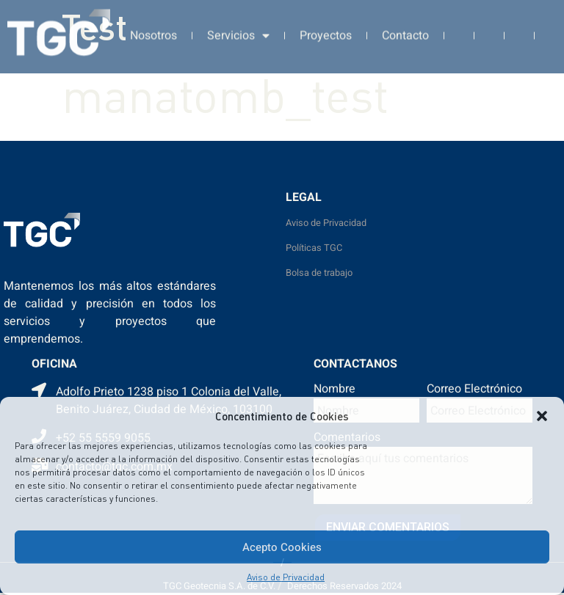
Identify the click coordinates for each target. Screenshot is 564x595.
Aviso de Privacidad (286, 577)
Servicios (238, 31)
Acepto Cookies (282, 547)
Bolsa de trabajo (319, 273)
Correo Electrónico (474, 390)
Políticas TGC (314, 248)
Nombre (334, 390)
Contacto (405, 31)
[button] (542, 416)
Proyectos (326, 31)
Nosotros (153, 31)
